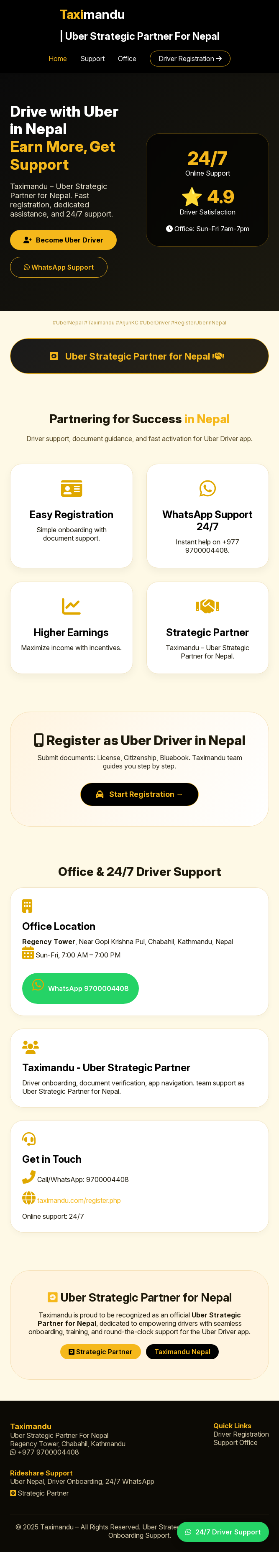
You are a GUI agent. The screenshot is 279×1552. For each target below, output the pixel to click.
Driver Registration (190, 58)
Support (92, 58)
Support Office (235, 1442)
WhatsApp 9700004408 (80, 985)
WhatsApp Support (59, 267)
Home (58, 58)
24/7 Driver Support (223, 1532)
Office (127, 58)
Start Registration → (140, 794)
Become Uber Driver (63, 240)
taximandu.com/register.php (79, 1200)
